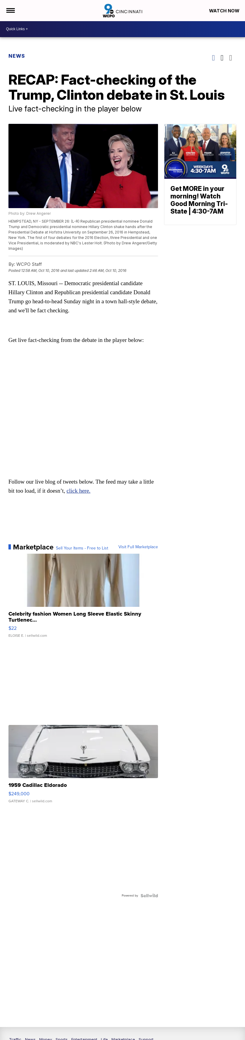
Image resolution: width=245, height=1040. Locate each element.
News (16, 56)
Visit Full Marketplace (138, 547)
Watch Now (224, 11)
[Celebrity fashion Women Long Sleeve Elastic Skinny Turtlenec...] (83, 599)
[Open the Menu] (10, 10)
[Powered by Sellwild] (149, 896)
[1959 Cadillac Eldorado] (83, 767)
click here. (79, 491)
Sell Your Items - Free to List (82, 548)
